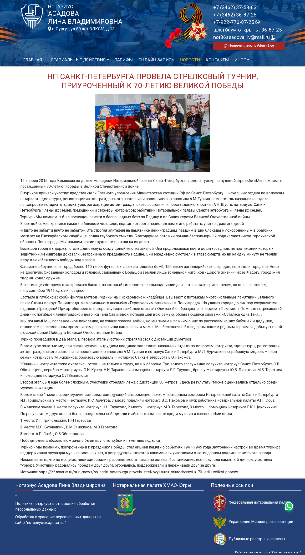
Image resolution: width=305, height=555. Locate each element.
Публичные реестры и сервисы (249, 539)
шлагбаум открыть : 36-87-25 (247, 30)
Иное (240, 59)
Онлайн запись (156, 59)
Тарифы (124, 59)
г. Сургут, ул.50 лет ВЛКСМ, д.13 (81, 29)
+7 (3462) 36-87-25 (235, 15)
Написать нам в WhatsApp (249, 46)
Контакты (217, 59)
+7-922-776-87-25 (236, 22)
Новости (190, 59)
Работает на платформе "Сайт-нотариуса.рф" (268, 552)
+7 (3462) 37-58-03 (235, 7)
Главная (32, 59)
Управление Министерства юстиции (253, 522)
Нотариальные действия (77, 59)
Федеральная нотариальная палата (252, 502)
